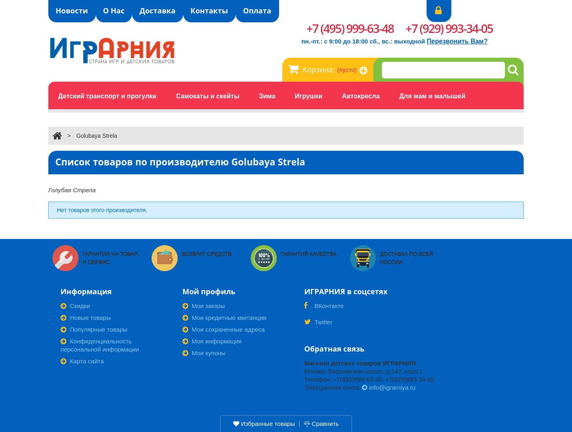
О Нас (114, 10)
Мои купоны (203, 353)
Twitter (318, 325)
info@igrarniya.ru (389, 387)
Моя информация (212, 341)
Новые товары (86, 317)
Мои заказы (203, 305)
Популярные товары (94, 329)
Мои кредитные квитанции (224, 317)
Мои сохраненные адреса (223, 329)
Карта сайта (82, 361)
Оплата (257, 10)
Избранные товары (264, 423)
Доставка (157, 10)
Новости (72, 10)
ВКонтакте (324, 308)
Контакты (209, 10)
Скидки (75, 305)
